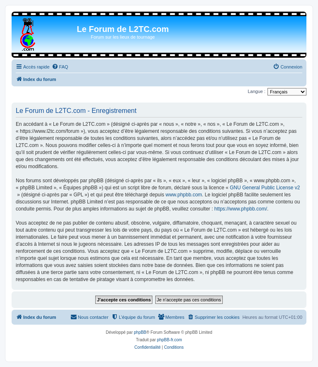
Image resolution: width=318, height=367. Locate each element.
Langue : (256, 91)
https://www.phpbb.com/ (240, 209)
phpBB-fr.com (169, 340)
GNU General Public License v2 (265, 188)
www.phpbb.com (184, 195)
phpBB (140, 332)
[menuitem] (60, 67)
